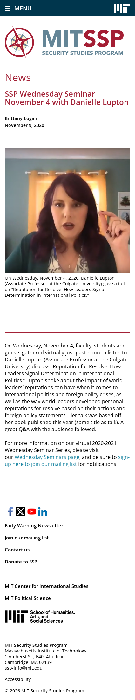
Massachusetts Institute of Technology (45, 651)
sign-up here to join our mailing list (67, 461)
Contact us (17, 549)
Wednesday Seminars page (47, 457)
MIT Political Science (28, 598)
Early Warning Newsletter (34, 525)
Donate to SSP (21, 561)
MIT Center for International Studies (46, 586)
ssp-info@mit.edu (24, 668)
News (18, 77)
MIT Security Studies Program (36, 645)
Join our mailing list (27, 537)
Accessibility (18, 679)
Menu (22, 8)
